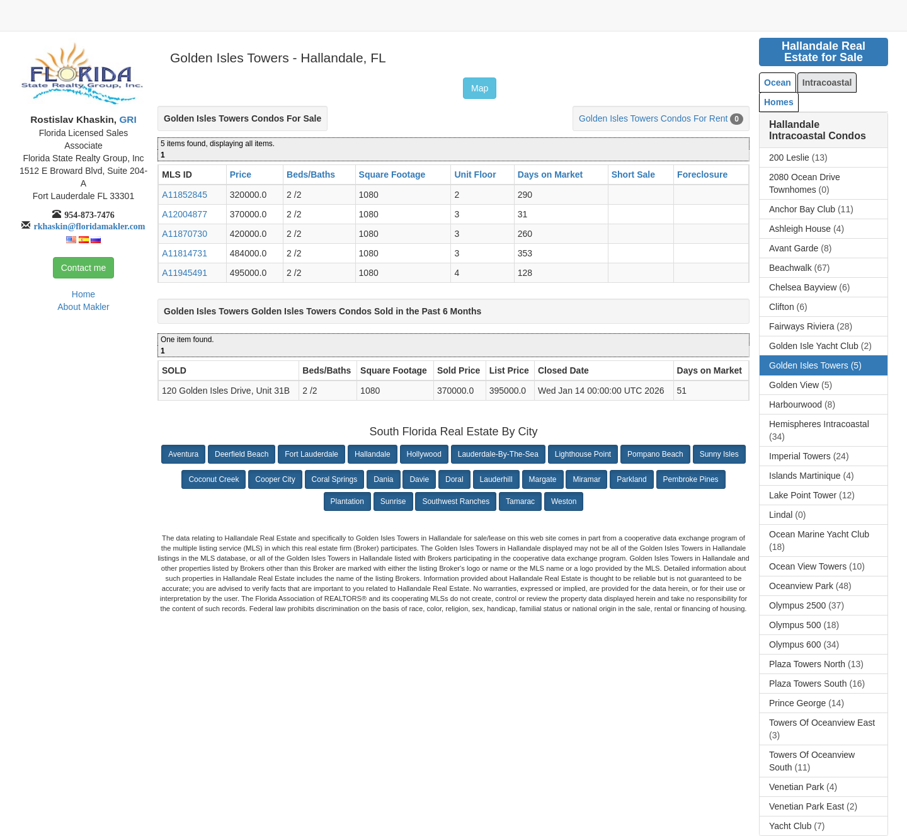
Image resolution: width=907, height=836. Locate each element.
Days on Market (550, 174)
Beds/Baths (311, 174)
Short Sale (633, 174)
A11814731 (184, 253)
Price (240, 174)
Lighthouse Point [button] (583, 454)
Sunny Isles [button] (719, 454)
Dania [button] (383, 479)
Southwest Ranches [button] (455, 501)
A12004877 (184, 214)
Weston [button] (563, 501)
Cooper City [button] (275, 479)
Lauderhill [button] (496, 479)
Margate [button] (543, 479)
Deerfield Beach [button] (241, 454)
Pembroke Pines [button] (691, 479)
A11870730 (184, 234)
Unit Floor (475, 174)
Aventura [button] (183, 454)
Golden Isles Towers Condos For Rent (653, 118)
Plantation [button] (347, 501)
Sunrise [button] (393, 501)
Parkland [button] (631, 479)
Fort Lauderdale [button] (311, 454)
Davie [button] (419, 479)
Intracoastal (827, 82)
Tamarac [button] (520, 501)
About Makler (83, 307)
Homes (779, 102)
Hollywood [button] (424, 454)
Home (83, 294)
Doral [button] (454, 479)
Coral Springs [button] (335, 479)
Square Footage (392, 174)
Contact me (83, 268)
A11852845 (184, 195)
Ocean (777, 82)
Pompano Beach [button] (655, 454)
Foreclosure (702, 174)
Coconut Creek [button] (213, 479)
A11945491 (184, 273)
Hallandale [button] (373, 454)
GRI (127, 119)
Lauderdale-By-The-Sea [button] (498, 454)
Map (479, 88)
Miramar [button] (586, 479)
